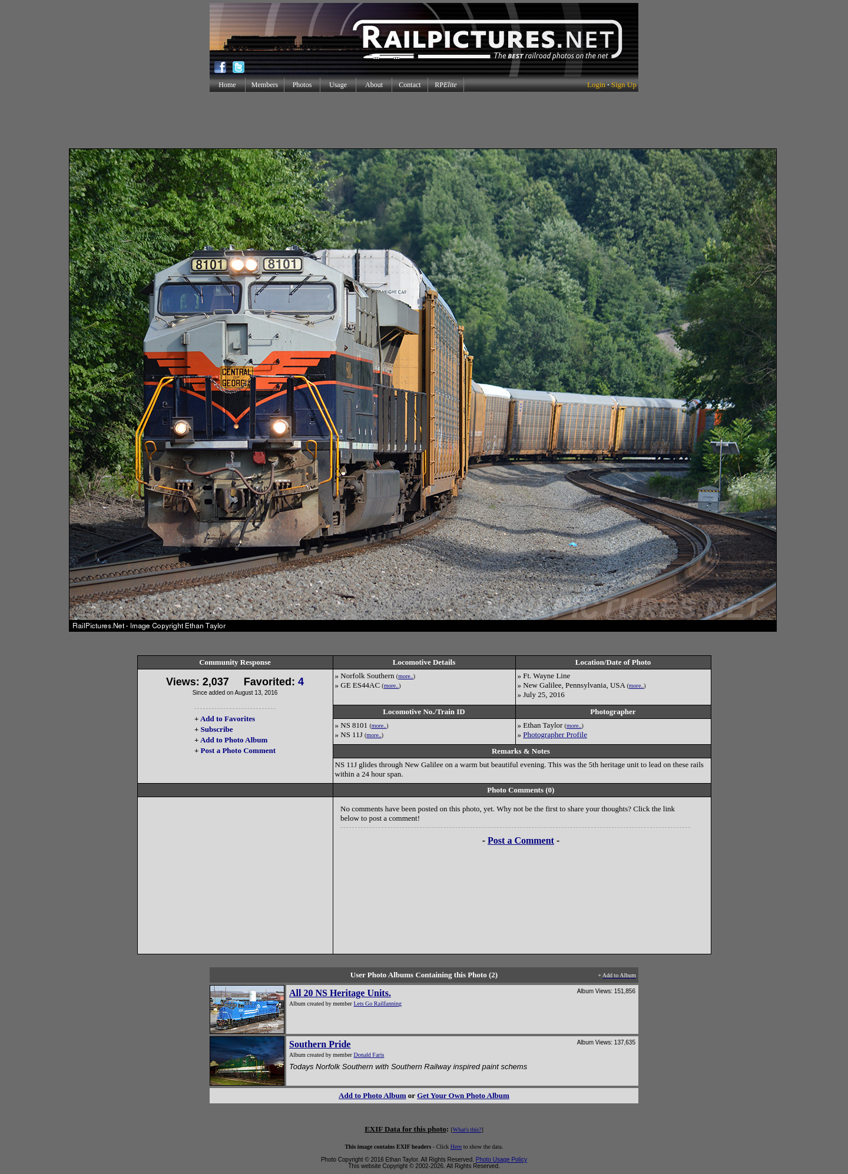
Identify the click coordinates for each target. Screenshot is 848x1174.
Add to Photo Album (234, 739)
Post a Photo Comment (238, 750)
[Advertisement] (424, 120)
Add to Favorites (227, 718)
